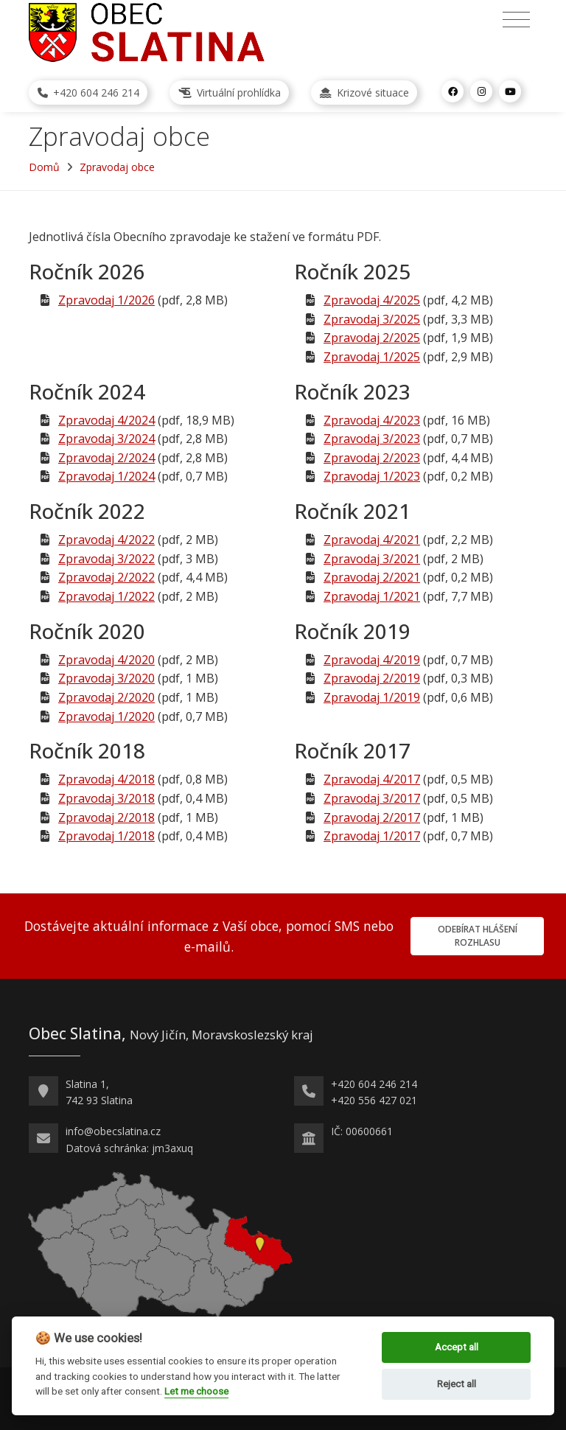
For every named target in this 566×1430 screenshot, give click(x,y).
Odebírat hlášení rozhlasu (477, 936)
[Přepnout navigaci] (516, 20)
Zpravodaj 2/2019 (372, 678)
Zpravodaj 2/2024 (106, 458)
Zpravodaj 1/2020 (106, 716)
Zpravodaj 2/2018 (106, 817)
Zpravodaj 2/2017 (372, 817)
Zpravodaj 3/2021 (372, 559)
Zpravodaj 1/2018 (106, 836)
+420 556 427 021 (374, 1100)
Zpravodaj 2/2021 (372, 577)
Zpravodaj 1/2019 (372, 697)
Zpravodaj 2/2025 (372, 337)
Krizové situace (364, 93)
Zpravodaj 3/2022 (106, 559)
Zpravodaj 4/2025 (372, 300)
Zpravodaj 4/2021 (372, 539)
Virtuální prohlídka (229, 93)
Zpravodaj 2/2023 (372, 458)
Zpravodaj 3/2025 (372, 319)
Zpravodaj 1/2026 (106, 300)
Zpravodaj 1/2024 (106, 476)
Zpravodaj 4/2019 (372, 660)
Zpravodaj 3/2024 (106, 438)
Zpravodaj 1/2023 (372, 476)
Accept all (456, 1347)
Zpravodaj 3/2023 (372, 438)
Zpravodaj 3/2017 (372, 798)
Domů (44, 167)
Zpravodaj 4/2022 (106, 539)
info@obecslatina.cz (113, 1131)
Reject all (456, 1383)
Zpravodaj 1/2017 (372, 836)
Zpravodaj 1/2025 (372, 357)
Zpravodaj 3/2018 (106, 798)
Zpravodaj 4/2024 (106, 420)
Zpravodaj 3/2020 (106, 678)
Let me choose (196, 1391)
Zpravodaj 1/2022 (106, 596)
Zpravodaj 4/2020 (106, 660)
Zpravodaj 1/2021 (372, 596)
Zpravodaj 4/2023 (372, 420)
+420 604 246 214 (88, 93)
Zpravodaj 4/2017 (372, 779)
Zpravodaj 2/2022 (106, 577)
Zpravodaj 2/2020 (106, 697)
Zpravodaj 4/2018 (106, 779)
